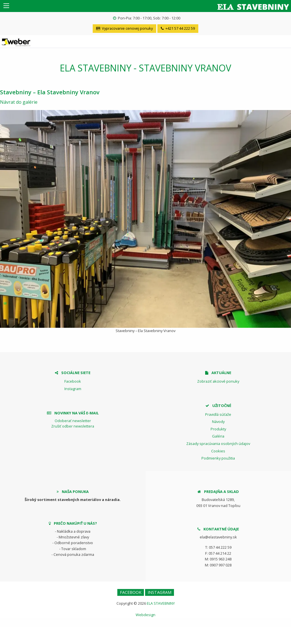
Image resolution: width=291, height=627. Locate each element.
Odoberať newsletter (73, 420)
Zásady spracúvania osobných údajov (218, 443)
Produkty (218, 429)
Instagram (72, 388)
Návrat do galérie (18, 102)
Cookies (218, 451)
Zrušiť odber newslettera (72, 426)
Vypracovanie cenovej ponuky (124, 28)
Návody (218, 421)
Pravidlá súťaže (218, 414)
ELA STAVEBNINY (161, 603)
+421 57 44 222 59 (178, 28)
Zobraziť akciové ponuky (218, 381)
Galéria (218, 436)
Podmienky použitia (218, 458)
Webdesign (145, 614)
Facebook (72, 381)
